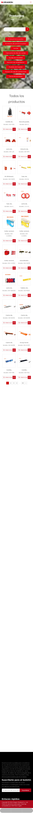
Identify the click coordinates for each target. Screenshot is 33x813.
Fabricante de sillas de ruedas (16, 53)
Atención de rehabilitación (15, 62)
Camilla (15, 48)
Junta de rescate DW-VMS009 (9, 288)
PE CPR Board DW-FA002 (9, 177)
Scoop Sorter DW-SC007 (24, 343)
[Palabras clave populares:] (27, 29)
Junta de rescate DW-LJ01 (9, 149)
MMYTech (14, 806)
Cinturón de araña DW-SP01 (24, 149)
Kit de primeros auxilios (15, 39)
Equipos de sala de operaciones (15, 71)
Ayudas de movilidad (16, 58)
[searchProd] (15, 29)
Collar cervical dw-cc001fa (9, 231)
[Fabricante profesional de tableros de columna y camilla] (3, 758)
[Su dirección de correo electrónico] (13, 788)
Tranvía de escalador (16, 76)
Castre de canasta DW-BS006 (9, 343)
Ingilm (20, 806)
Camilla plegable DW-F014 (24, 370)
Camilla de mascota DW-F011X (8, 122)
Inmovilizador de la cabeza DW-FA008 (24, 261)
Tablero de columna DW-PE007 (24, 288)
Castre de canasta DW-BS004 (9, 315)
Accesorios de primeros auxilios (15, 43)
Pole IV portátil (20, 772)
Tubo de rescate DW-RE (24, 177)
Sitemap (23, 804)
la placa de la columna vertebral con (13, 768)
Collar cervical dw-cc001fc (24, 231)
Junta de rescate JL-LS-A (24, 204)
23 (23, 383)
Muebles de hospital (15, 67)
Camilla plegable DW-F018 (8, 370)
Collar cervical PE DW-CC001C (9, 261)
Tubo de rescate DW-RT (9, 204)
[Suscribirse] (25, 788)
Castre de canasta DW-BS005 (24, 315)
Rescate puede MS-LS (24, 122)
